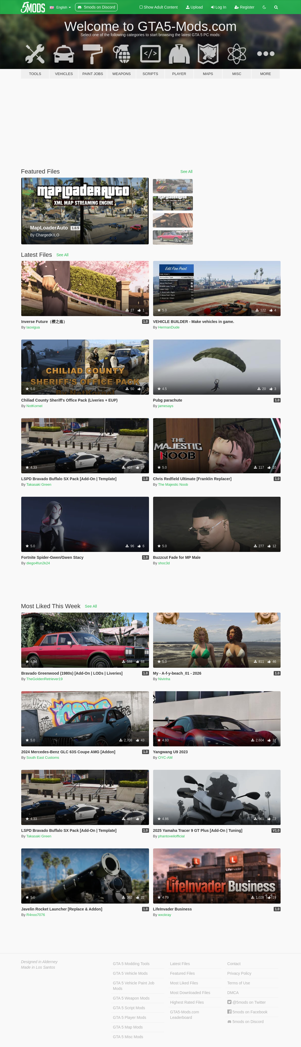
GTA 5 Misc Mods (128, 1037)
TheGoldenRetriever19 (44, 679)
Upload (194, 7)
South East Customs (42, 757)
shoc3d (164, 563)
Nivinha (164, 679)
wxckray (164, 915)
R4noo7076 (35, 915)
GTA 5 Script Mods (129, 1008)
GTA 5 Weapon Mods (131, 998)
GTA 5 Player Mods (129, 1017)
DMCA (233, 992)
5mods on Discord (245, 1021)
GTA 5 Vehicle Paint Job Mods (133, 986)
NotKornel (34, 406)
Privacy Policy (239, 973)
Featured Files (182, 973)
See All (186, 171)
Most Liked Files (184, 983)
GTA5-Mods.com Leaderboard (184, 1015)
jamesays (165, 406)
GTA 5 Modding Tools (131, 963)
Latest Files (180, 963)
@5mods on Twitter (246, 1002)
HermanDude (168, 327)
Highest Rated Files (187, 1002)
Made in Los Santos (38, 967)
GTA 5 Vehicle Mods (130, 973)
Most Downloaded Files (190, 992)
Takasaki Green (38, 484)
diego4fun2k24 (38, 563)
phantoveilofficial (171, 836)
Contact (234, 963)
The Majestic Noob (173, 484)
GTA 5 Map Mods (128, 1027)
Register (244, 7)
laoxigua (33, 327)
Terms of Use (238, 983)
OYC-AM (165, 757)
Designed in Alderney (39, 962)
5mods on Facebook (247, 1011)
